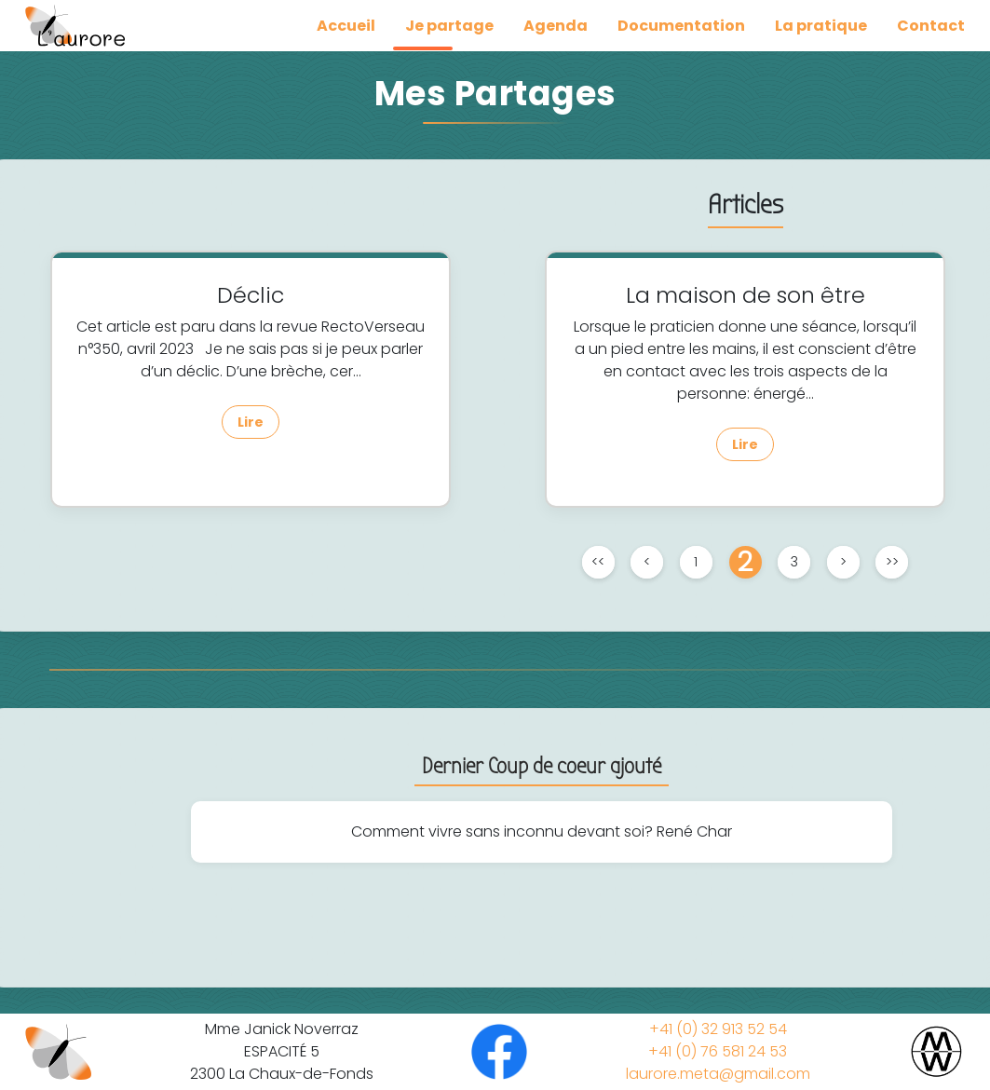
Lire (250, 422)
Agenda (555, 25)
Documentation (681, 25)
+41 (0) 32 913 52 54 (718, 1029)
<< (597, 561)
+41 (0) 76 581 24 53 (717, 1051)
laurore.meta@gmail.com (718, 1073)
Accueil (346, 25)
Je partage (449, 25)
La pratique (821, 25)
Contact (931, 25)
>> (892, 561)
